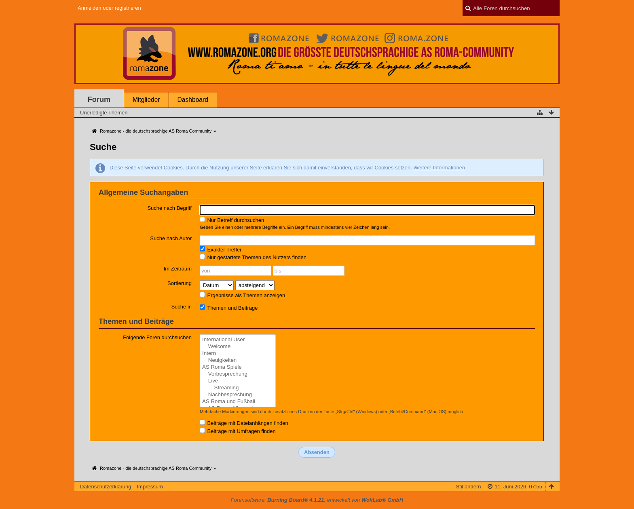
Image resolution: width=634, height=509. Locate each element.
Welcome (237, 346)
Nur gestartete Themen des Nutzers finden (253, 257)
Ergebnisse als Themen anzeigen (242, 295)
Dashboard (193, 99)
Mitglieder (146, 99)
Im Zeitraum (178, 269)
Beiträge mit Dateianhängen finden (244, 423)
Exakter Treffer (221, 249)
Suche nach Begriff (169, 208)
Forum (99, 99)
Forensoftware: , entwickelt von (317, 500)
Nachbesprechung (237, 394)
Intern (237, 353)
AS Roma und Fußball (237, 401)
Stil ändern (468, 487)
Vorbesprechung (237, 374)
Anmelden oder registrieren (109, 8)
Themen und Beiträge (229, 307)
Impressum (150, 487)
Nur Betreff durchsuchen (232, 220)
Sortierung (179, 283)
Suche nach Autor (171, 238)
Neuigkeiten (237, 360)
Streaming (237, 387)
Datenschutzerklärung (105, 487)
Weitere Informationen (439, 168)
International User (237, 339)
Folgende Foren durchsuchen (157, 337)
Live (237, 381)
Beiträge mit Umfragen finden (238, 431)
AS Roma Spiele (237, 367)
